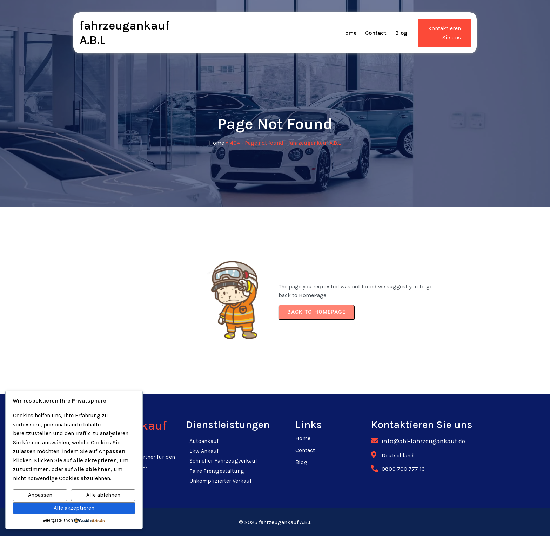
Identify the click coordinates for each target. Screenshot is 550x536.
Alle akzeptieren (74, 507)
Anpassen (40, 494)
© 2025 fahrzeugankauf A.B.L (275, 522)
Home (216, 142)
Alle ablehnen (103, 494)
